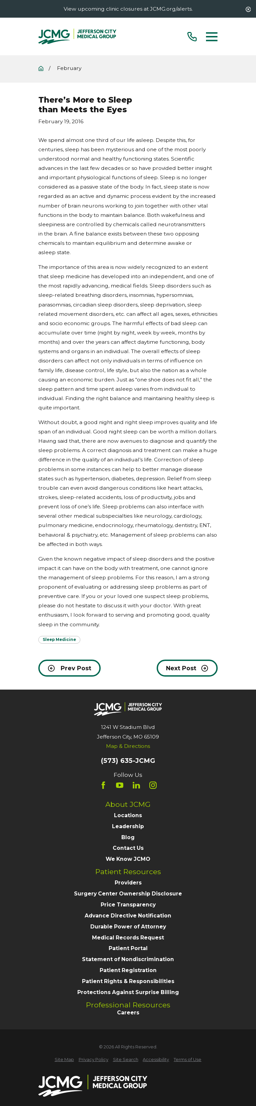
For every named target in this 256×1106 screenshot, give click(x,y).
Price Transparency (128, 904)
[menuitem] (64, 1059)
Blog (128, 837)
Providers (128, 882)
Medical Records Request (128, 937)
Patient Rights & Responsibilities (128, 981)
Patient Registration (128, 970)
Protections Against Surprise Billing (128, 992)
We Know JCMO (128, 859)
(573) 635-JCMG (128, 761)
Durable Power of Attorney (128, 926)
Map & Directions (128, 746)
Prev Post (69, 668)
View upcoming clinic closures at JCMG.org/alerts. (128, 9)
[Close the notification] (248, 9)
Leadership (128, 826)
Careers (128, 1012)
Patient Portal (128, 948)
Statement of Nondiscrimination (128, 959)
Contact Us (128, 848)
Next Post (187, 668)
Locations (128, 815)
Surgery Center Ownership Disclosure (128, 893)
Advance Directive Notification (128, 915)
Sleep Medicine (59, 639)
